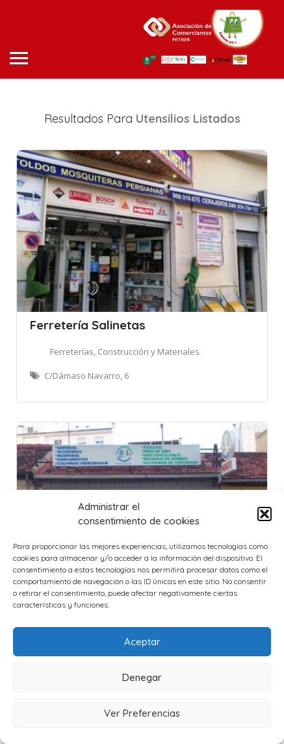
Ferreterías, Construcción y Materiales (125, 351)
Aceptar (142, 641)
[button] (264, 513)
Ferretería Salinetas (88, 325)
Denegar (142, 677)
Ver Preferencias (142, 713)
